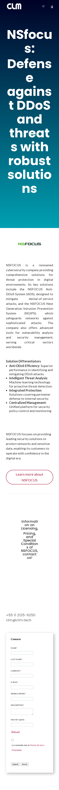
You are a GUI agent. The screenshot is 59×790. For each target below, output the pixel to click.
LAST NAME (16, 659)
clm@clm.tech (18, 620)
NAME (14, 648)
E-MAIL (14, 682)
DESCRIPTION (17, 705)
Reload (15, 732)
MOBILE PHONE (18, 694)
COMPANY (16, 671)
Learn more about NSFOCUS (29, 477)
